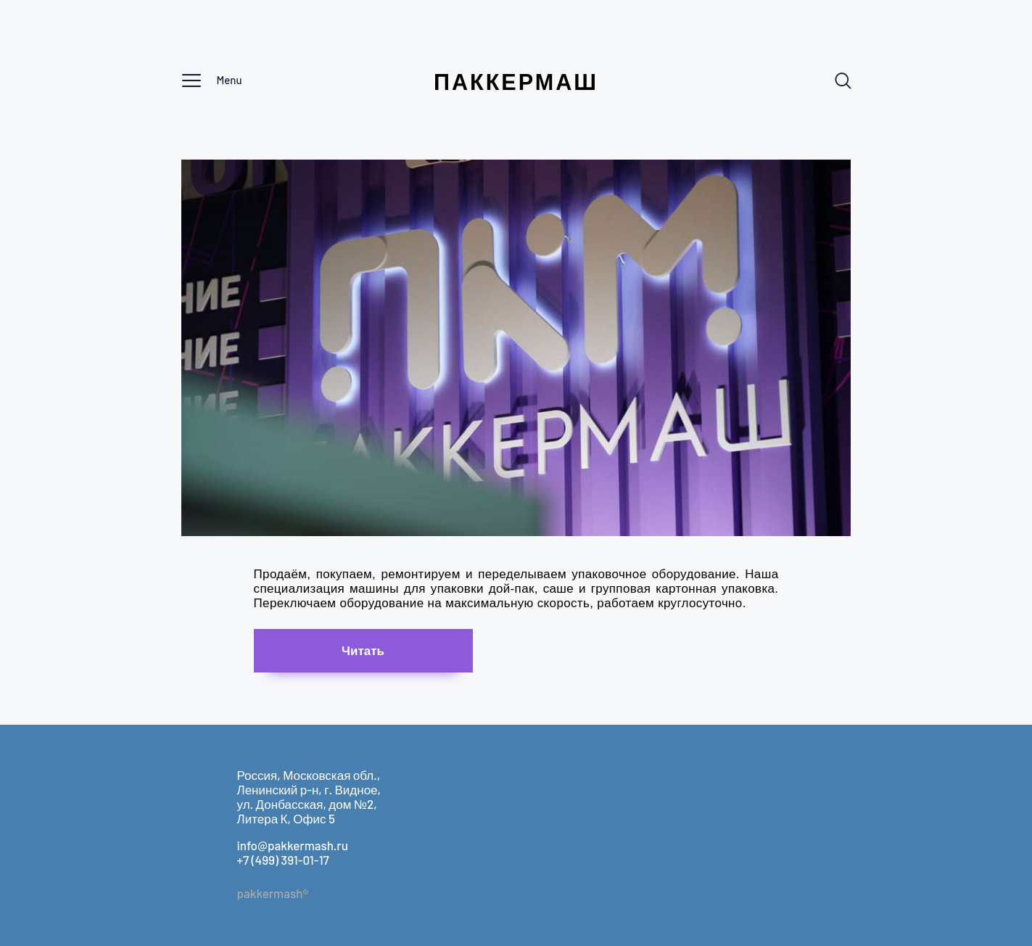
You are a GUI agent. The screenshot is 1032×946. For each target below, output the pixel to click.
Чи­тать (363, 650)
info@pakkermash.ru (292, 845)
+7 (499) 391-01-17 (283, 859)
